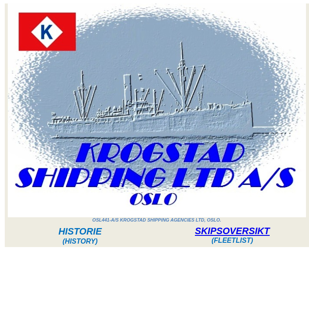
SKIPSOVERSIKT (232, 231)
